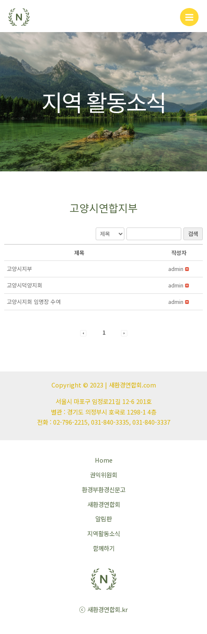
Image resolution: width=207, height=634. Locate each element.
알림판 (103, 518)
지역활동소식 (103, 533)
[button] (175, 269)
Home (104, 459)
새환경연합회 (103, 504)
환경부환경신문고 (104, 489)
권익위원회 (103, 474)
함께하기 (104, 548)
